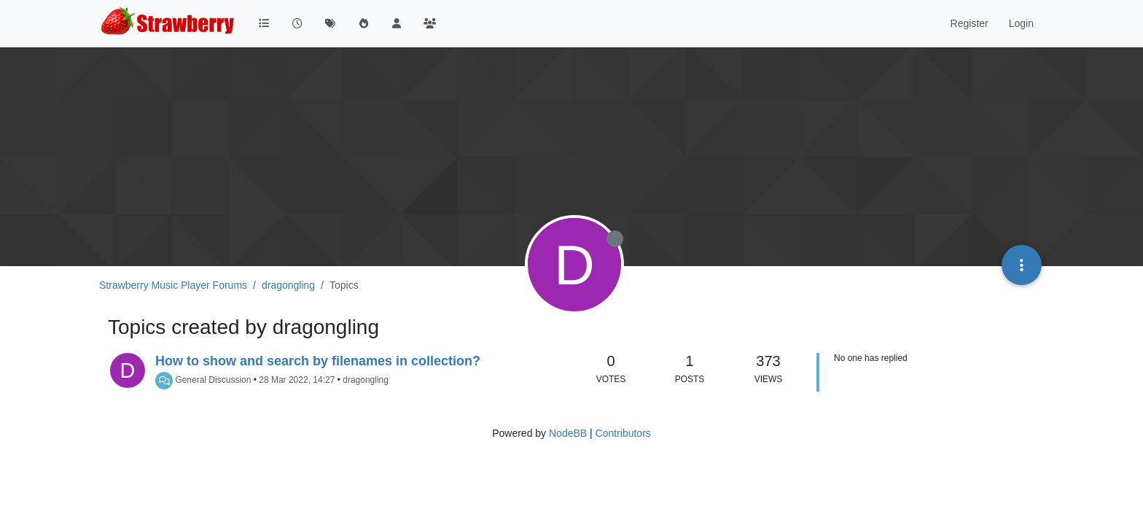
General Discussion (213, 380)
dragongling (366, 380)
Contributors (623, 433)
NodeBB (568, 433)
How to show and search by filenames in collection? (317, 361)
